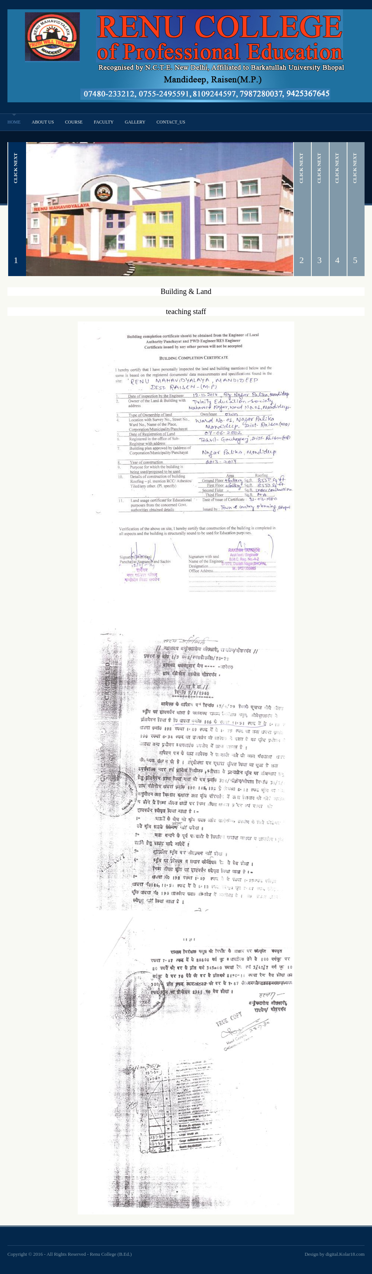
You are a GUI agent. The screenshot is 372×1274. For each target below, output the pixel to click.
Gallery (135, 122)
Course (74, 122)
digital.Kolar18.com (345, 1254)
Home (13, 122)
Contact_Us (171, 122)
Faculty (103, 122)
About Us (43, 122)
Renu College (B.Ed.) (111, 1254)
